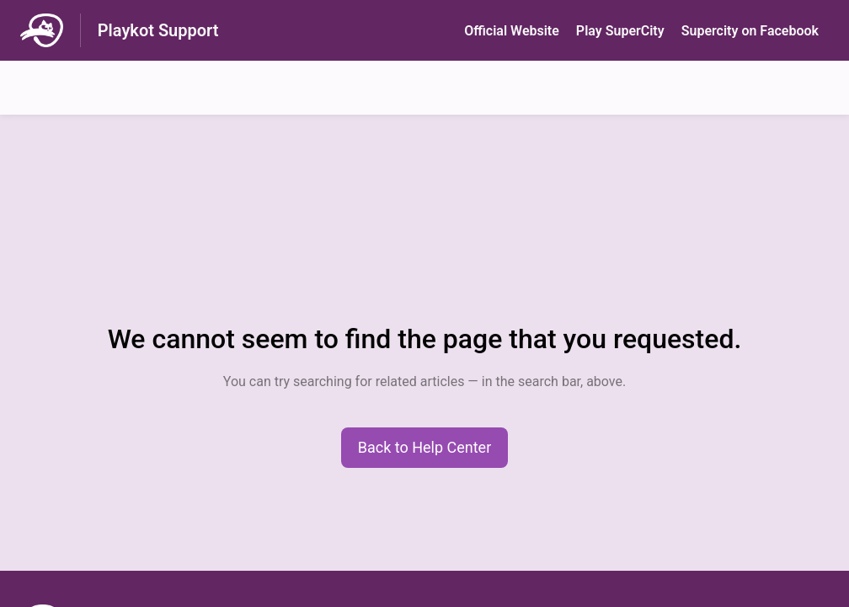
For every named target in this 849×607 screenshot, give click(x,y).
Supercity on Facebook (750, 31)
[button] (424, 448)
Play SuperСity (620, 31)
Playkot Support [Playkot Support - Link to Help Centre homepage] (158, 30)
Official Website (511, 31)
